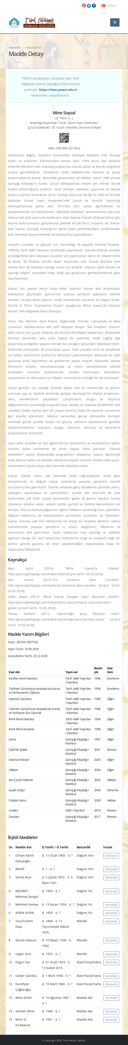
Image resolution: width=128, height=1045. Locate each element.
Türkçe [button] (109, 5)
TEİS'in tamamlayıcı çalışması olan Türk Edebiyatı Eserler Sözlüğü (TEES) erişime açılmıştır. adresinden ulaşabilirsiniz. (51, 86)
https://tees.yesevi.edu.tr (58, 90)
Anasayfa (14, 47)
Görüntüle (111, 855)
